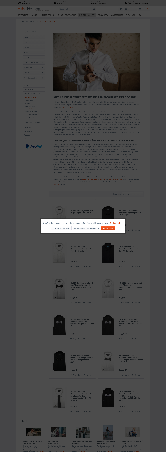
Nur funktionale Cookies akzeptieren (86, 228)
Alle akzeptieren (108, 228)
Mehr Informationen (116, 223)
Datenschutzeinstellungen (61, 228)
